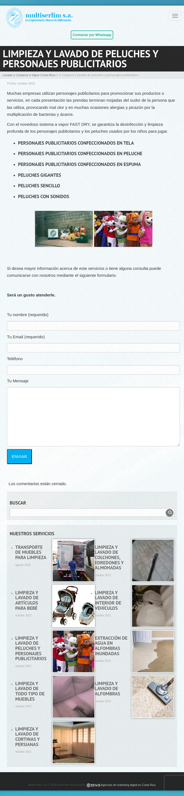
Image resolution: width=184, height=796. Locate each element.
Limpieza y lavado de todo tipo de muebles (30, 691)
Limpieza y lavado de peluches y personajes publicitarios (30, 648)
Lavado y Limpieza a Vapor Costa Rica (29, 75)
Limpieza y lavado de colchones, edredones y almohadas (109, 557)
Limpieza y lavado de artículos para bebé (27, 600)
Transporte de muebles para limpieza (30, 552)
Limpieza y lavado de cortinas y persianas (27, 737)
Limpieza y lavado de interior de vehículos (108, 600)
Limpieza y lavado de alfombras (107, 688)
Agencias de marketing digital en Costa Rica (128, 785)
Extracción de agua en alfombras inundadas (111, 646)
